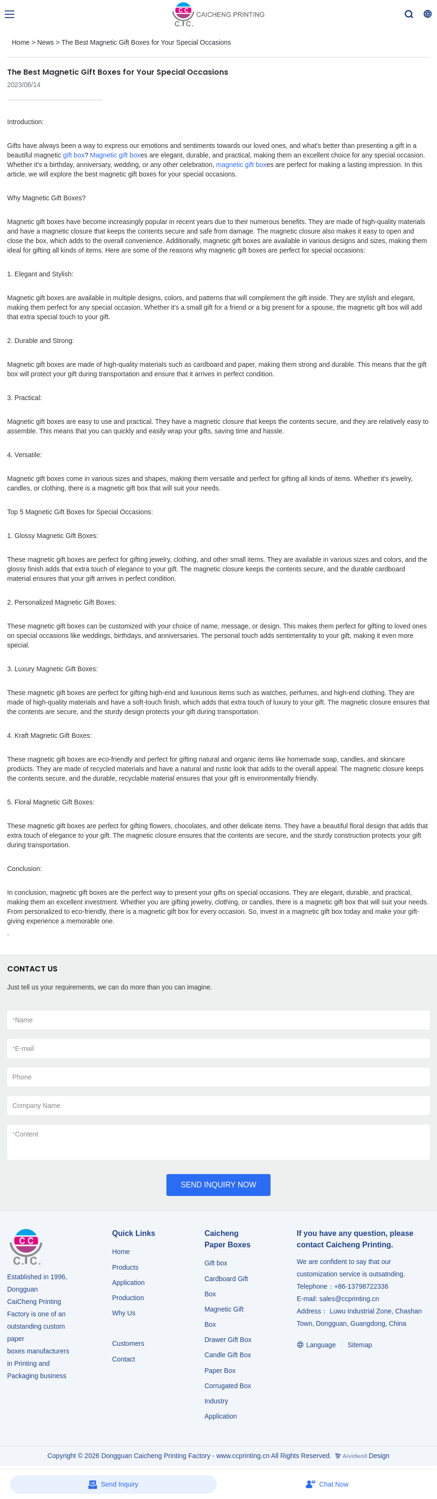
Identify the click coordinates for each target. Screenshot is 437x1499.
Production (128, 1298)
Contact (123, 1359)
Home (20, 42)
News (45, 42)
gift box (74, 155)
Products (126, 1267)
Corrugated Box (227, 1386)
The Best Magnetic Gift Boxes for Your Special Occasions (146, 42)
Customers (128, 1343)
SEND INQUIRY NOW (218, 1185)
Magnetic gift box (115, 155)
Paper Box (219, 1370)
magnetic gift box (241, 164)
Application (128, 1282)
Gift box (215, 1263)
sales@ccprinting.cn (349, 1299)
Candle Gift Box (227, 1355)
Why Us (124, 1313)
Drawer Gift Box (228, 1339)
